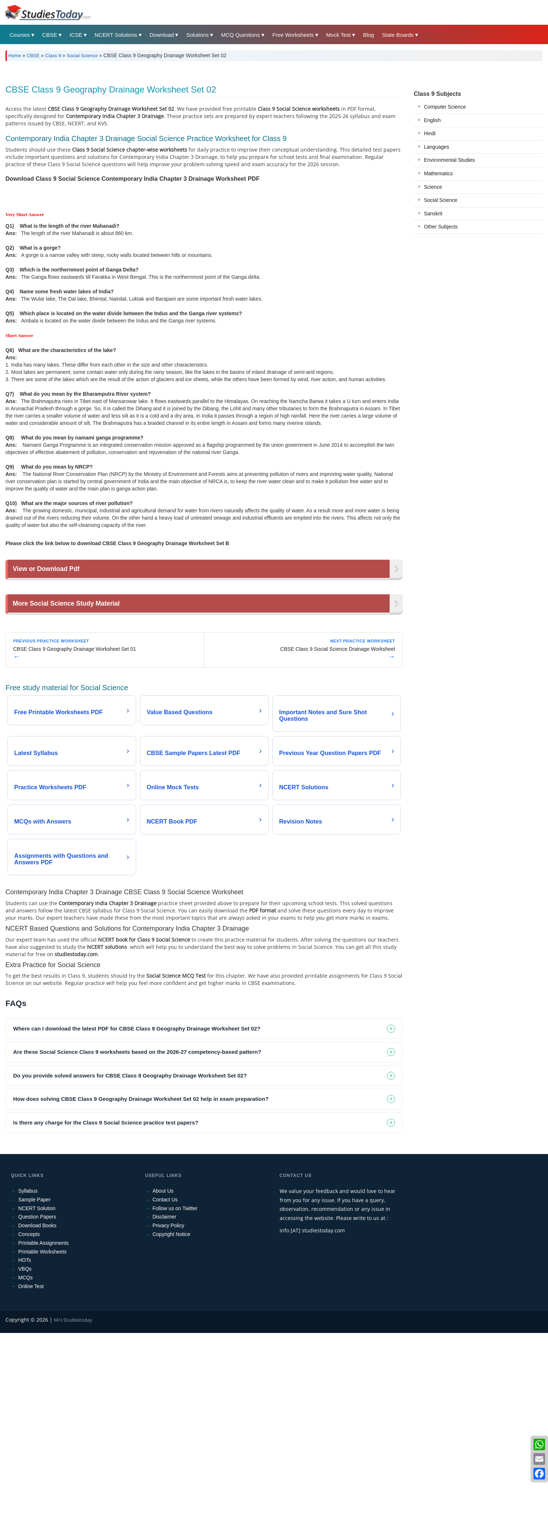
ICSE (76, 35)
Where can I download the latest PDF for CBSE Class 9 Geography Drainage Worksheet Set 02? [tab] (136, 1232)
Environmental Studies (449, 262)
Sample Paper (34, 1404)
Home (14, 55)
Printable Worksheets (42, 1456)
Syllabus (28, 1395)
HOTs (24, 1464)
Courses (19, 35)
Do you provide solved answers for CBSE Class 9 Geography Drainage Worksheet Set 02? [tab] (130, 1279)
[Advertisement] (223, 121)
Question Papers (37, 1421)
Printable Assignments (43, 1447)
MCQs (25, 1482)
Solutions (197, 35)
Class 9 (53, 55)
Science (433, 289)
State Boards (398, 35)
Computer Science (445, 209)
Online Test (31, 1490)
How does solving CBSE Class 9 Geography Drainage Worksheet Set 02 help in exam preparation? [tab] (141, 1303)
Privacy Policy (168, 1430)
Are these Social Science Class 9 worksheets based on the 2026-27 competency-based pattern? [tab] (137, 1256)
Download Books (37, 1430)
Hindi (429, 235)
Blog (368, 35)
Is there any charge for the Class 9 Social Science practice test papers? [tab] (105, 1326)
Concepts (29, 1438)
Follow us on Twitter (175, 1412)
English (432, 222)
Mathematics (438, 275)
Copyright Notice (171, 1438)
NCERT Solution (36, 1412)
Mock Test (338, 35)
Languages (436, 249)
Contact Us (165, 1404)
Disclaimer (164, 1421)
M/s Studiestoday (73, 1524)
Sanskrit (433, 315)
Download (162, 35)
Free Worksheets (293, 35)
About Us (163, 1395)
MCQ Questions (240, 35)
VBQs (25, 1473)
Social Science (82, 55)
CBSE (49, 35)
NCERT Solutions (116, 35)
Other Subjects (441, 329)
